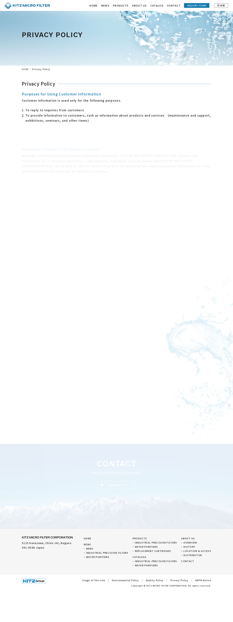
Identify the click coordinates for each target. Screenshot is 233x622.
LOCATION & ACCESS (197, 551)
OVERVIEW (190, 542)
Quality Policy (155, 580)
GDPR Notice (203, 580)
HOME (94, 5)
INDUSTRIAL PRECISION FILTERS (107, 552)
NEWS (105, 5)
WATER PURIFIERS (97, 557)
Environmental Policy (125, 580)
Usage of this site (93, 580)
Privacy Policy (179, 580)
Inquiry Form (196, 5)
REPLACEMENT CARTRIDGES (153, 551)
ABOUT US (188, 538)
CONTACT (174, 5)
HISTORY (189, 546)
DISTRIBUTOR (192, 555)
